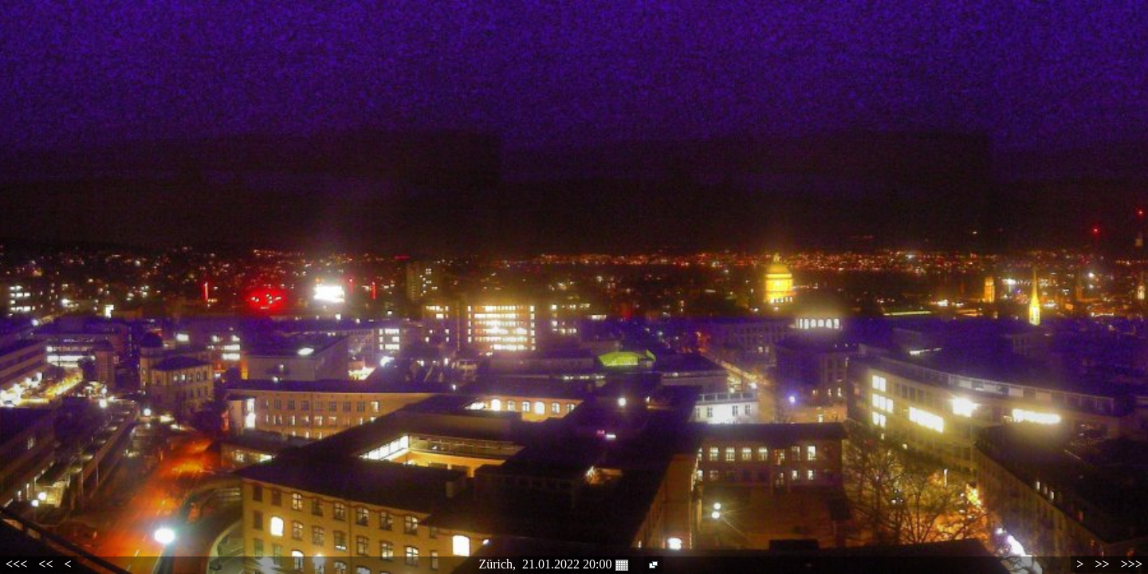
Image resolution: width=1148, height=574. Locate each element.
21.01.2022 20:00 (574, 564)
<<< (16, 564)
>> (1102, 564)
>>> (1131, 564)
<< (45, 564)
